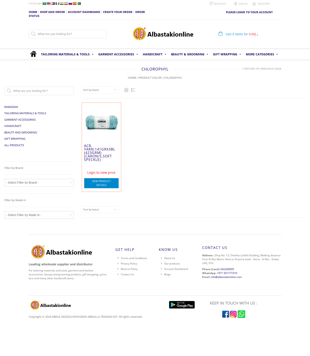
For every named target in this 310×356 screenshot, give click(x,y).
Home (132, 78)
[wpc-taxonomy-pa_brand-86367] (39, 182)
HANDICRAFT (155, 54)
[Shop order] (100, 90)
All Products (14, 145)
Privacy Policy (129, 263)
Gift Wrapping (227, 54)
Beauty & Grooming (190, 54)
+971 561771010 (227, 273)
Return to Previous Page (263, 68)
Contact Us (127, 274)
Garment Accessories (118, 54)
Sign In (243, 4)
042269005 (227, 269)
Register (263, 4)
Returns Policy (129, 269)
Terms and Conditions (134, 258)
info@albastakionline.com (226, 277)
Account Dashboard (176, 269)
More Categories (262, 54)
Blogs (167, 274)
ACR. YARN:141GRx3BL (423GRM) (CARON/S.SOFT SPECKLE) (99, 152)
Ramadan (11, 107)
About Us (169, 258)
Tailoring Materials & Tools (67, 54)
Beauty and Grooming (20, 132)
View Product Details (101, 183)
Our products (172, 263)
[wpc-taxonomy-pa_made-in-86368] (39, 215)
